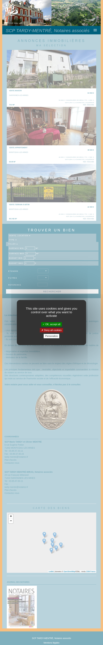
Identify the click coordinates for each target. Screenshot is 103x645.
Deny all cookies (51, 330)
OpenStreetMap (69, 571)
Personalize (51, 336)
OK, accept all (51, 324)
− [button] (11, 521)
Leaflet (51, 571)
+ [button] (11, 516)
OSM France (90, 571)
